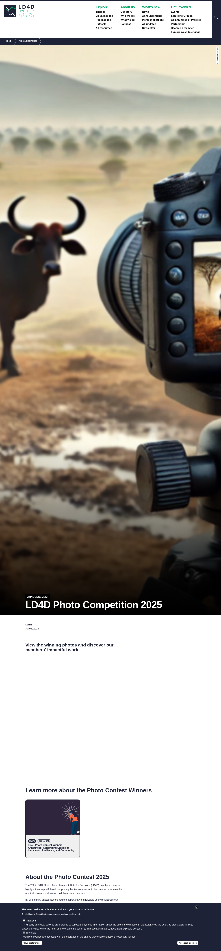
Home (8, 41)
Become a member (182, 28)
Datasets (101, 24)
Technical (31, 932)
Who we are (127, 16)
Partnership (178, 24)
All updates (149, 24)
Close (197, 907)
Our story (126, 12)
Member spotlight (153, 20)
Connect (125, 24)
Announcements (152, 16)
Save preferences (32, 943)
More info (76, 914)
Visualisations (104, 16)
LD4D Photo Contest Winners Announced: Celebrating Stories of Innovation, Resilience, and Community (51, 848)
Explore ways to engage (185, 32)
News (145, 12)
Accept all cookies (188, 943)
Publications (103, 20)
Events (175, 12)
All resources (104, 28)
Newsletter (148, 28)
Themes (100, 12)
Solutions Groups (182, 16)
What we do (127, 20)
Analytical (31, 920)
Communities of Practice (186, 20)
